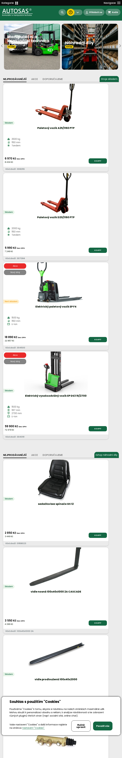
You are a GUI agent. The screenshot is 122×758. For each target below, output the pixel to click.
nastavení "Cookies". (33, 727)
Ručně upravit (80, 726)
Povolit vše (102, 726)
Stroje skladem (109, 79)
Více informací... (68, 521)
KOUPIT (49, 161)
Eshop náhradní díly (106, 276)
